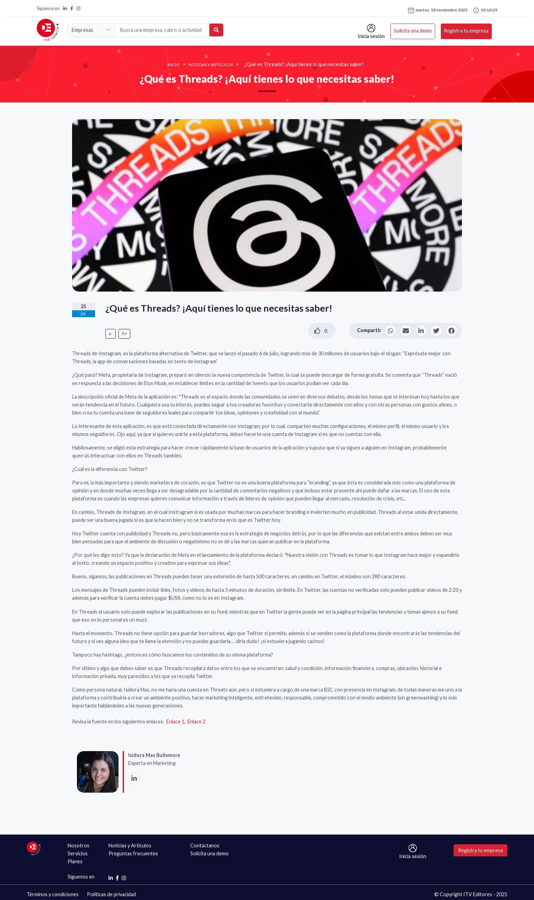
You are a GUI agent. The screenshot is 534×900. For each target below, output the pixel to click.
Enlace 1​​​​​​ (175, 721)
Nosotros (78, 845)
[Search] (163, 30)
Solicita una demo (413, 31)
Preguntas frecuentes (133, 853)
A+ (124, 333)
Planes (75, 861)
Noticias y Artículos (211, 64)
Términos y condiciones (53, 894)
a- (110, 333)
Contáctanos (204, 845)
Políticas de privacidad (111, 894)
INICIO (173, 64)
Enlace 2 (196, 721)
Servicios (78, 853)
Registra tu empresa (466, 31)
